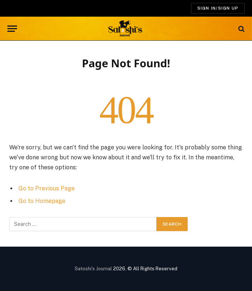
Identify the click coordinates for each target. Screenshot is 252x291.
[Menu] (12, 28)
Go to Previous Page (46, 188)
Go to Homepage (41, 200)
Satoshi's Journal (93, 268)
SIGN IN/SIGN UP (217, 8)
